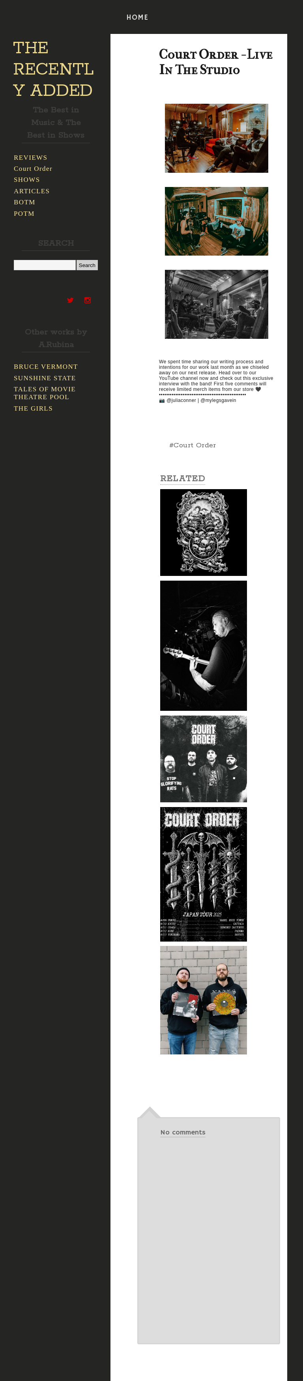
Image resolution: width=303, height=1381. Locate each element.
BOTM (25, 202)
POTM (24, 213)
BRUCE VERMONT (46, 366)
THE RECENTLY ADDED (53, 70)
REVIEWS (30, 157)
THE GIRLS (33, 408)
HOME (137, 17)
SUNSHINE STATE (45, 378)
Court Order (33, 168)
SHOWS (27, 179)
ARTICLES (32, 191)
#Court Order (192, 445)
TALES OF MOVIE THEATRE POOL (45, 393)
